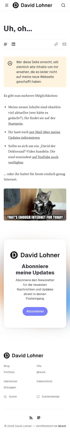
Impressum (10, 381)
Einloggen (10, 387)
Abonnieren (35, 311)
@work (41, 372)
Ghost (62, 425)
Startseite (15, 123)
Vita (39, 365)
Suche (10, 396)
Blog (7, 365)
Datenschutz (44, 381)
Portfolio (9, 372)
